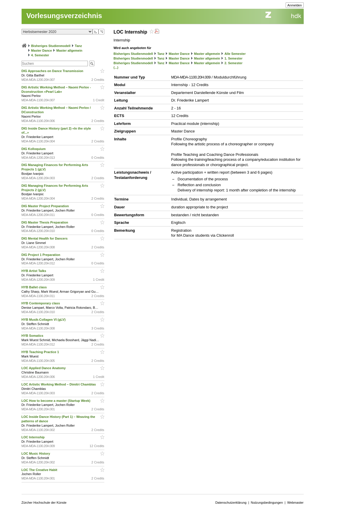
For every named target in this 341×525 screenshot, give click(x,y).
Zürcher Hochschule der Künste (44, 502)
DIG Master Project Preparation (46, 206)
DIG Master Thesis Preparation (45, 222)
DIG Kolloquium (34, 149)
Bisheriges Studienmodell (51, 46)
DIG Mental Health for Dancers (45, 238)
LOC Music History (36, 453)
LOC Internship (34, 437)
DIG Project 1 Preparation (41, 255)
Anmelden (294, 5)
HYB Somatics (33, 335)
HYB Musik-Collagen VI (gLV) (44, 319)
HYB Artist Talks (34, 271)
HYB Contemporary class (41, 303)
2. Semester (233, 63)
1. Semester (233, 58)
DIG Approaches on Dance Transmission (53, 71)
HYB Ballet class (35, 287)
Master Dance (41, 50)
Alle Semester (235, 53)
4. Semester (40, 55)
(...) (116, 67)
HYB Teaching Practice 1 (41, 352)
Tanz (78, 46)
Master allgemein (69, 50)
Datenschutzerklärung (231, 502)
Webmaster (295, 502)
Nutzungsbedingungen (267, 502)
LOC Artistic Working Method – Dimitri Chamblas (59, 384)
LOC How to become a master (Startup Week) (56, 400)
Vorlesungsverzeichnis (64, 16)
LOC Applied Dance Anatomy (44, 368)
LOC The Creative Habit (40, 470)
